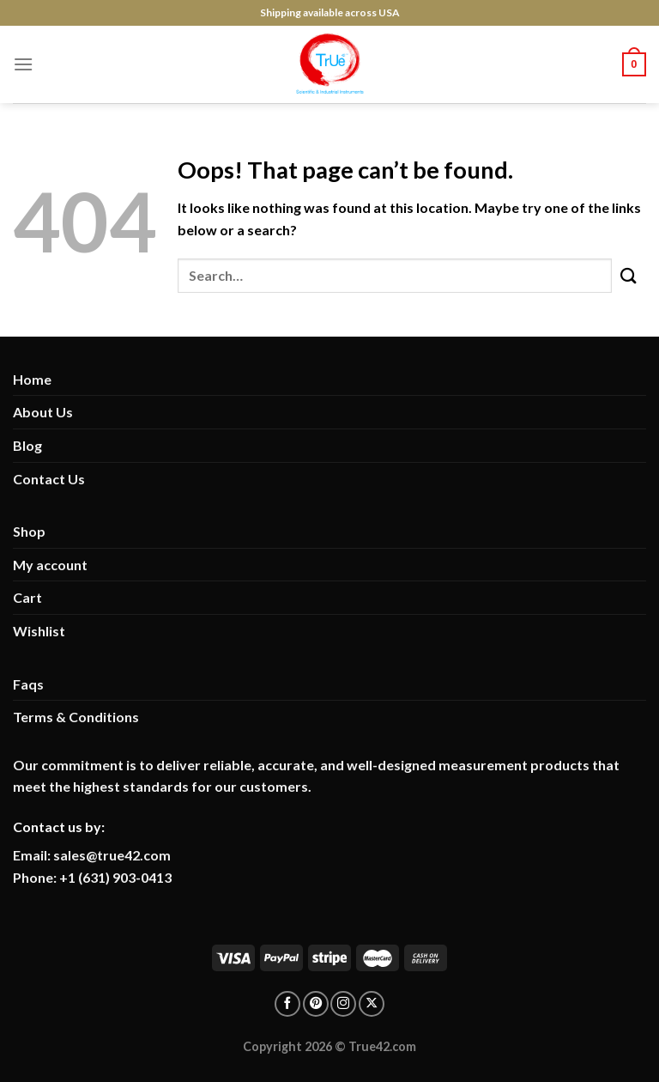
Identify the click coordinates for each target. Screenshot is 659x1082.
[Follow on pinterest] (316, 1004)
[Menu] (23, 64)
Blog (27, 445)
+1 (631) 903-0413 (115, 877)
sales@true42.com (112, 855)
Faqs (28, 684)
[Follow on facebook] (287, 1004)
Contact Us (49, 479)
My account (50, 564)
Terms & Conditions (76, 716)
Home (32, 379)
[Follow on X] (371, 1004)
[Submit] (629, 275)
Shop (29, 531)
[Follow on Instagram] (343, 1004)
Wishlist (39, 631)
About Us (43, 412)
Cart (27, 597)
